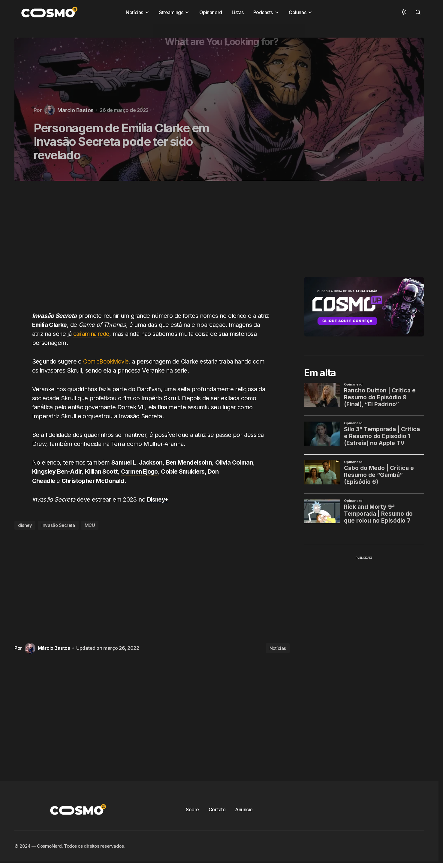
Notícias (278, 648)
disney (25, 525)
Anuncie (244, 809)
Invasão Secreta (58, 525)
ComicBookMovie (106, 361)
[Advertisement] (154, 250)
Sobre (192, 809)
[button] (404, 12)
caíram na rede (93, 333)
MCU (90, 525)
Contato (217, 809)
